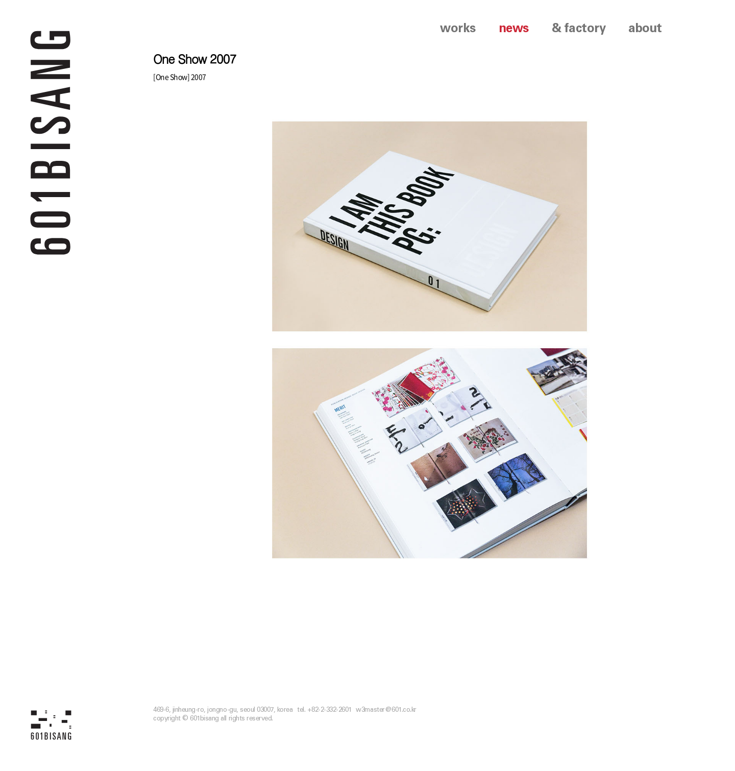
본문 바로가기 (0, 0)
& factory (579, 28)
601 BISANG (50, 142)
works (458, 28)
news (514, 28)
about (645, 28)
